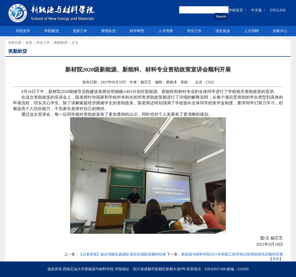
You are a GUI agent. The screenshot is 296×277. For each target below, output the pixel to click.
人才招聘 (251, 31)
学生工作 (194, 31)
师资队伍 (108, 31)
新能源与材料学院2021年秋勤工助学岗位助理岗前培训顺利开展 (232, 254)
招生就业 (223, 31)
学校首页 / (237, 10)
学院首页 (23, 31)
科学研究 (137, 31)
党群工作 (80, 31)
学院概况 (51, 31)
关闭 (275, 259)
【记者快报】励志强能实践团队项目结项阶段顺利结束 (122, 254)
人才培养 (165, 31)
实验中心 (280, 31)
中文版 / (258, 10)
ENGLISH (278, 10)
